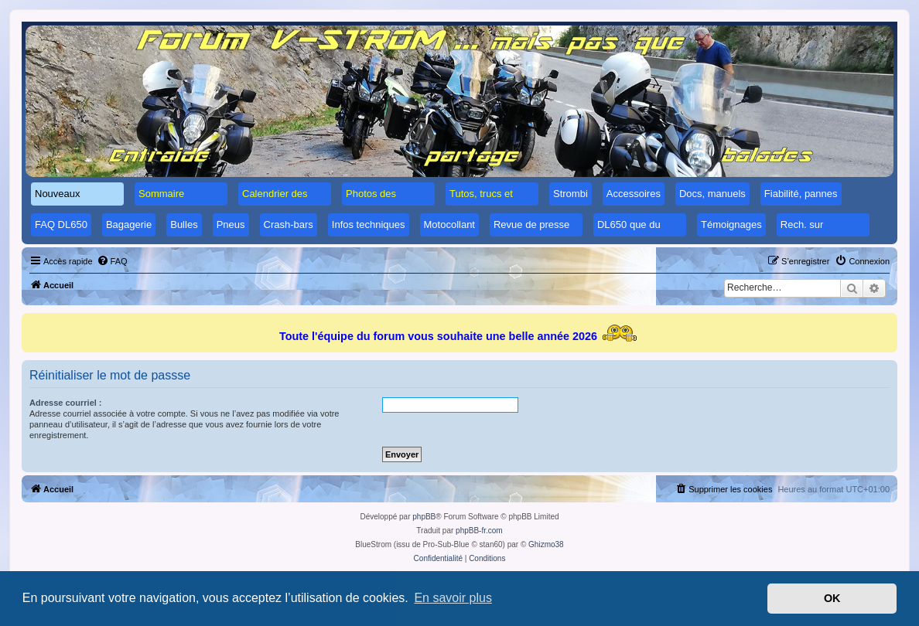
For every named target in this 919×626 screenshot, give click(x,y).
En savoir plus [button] (453, 597)
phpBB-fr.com (479, 530)
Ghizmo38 (546, 544)
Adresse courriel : (65, 402)
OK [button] (832, 598)
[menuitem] (112, 261)
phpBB (424, 516)
